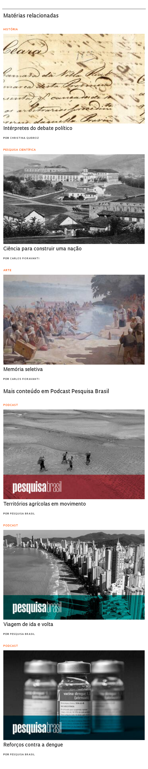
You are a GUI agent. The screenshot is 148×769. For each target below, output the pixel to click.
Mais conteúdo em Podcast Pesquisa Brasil (56, 391)
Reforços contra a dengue (33, 745)
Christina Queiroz (24, 138)
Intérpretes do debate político (37, 128)
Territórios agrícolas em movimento (44, 504)
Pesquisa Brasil (22, 514)
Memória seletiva (23, 369)
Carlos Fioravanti (24, 258)
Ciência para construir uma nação (42, 249)
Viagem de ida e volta (28, 624)
